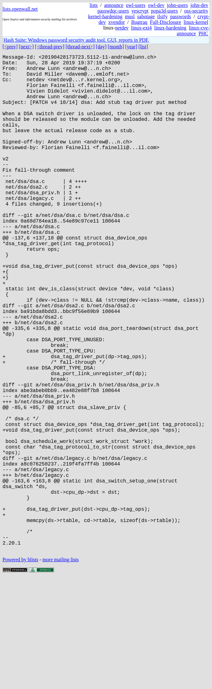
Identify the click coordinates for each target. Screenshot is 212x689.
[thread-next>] (80, 46)
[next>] (26, 46)
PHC (203, 33)
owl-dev (156, 5)
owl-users (135, 5)
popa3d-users (164, 10)
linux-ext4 (141, 27)
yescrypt (140, 10)
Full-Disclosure (165, 22)
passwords (180, 16)
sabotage (146, 16)
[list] (143, 46)
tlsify (162, 16)
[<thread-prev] (49, 46)
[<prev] (10, 46)
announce (113, 5)
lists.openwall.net (20, 9)
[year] (131, 46)
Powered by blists (20, 670)
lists (94, 5)
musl (130, 16)
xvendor (116, 22)
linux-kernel (196, 22)
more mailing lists (60, 670)
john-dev (199, 5)
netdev (122, 27)
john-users (177, 5)
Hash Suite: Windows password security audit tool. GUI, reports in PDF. (76, 40)
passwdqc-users (113, 10)
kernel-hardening (105, 16)
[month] (116, 46)
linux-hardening (170, 27)
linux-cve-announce (193, 30)
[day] (101, 46)
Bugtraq (139, 22)
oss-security (196, 10)
